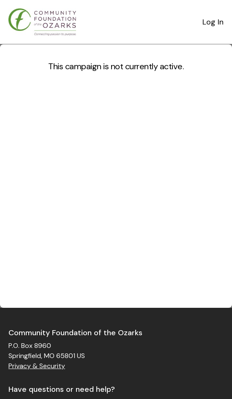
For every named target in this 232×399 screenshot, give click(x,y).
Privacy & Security (36, 365)
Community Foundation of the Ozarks (75, 333)
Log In (213, 22)
